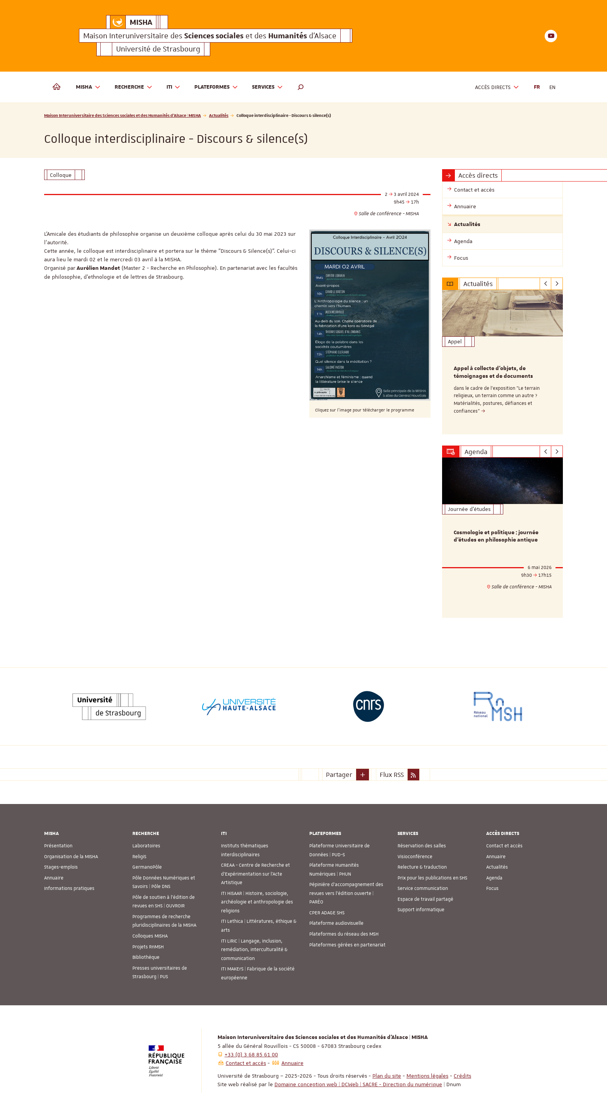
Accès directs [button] (497, 87)
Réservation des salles (422, 846)
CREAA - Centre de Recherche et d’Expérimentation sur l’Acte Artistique (255, 874)
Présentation (58, 846)
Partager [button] (339, 774)
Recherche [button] (134, 87)
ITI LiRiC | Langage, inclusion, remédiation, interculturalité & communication (254, 950)
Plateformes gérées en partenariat (347, 945)
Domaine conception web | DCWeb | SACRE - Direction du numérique (358, 1084)
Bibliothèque (145, 957)
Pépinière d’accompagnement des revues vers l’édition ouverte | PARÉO (346, 893)
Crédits (462, 1075)
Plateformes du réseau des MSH (344, 934)
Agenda (494, 878)
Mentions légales (427, 1075)
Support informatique (421, 910)
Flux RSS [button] (392, 774)
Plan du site (386, 1075)
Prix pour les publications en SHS (432, 878)
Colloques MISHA (150, 936)
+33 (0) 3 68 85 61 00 (251, 1054)
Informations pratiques (69, 888)
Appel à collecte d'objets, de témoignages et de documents (493, 372)
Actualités (218, 115)
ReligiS (139, 857)
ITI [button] (173, 87)
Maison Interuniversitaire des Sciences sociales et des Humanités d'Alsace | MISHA (122, 115)
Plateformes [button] (216, 87)
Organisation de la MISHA (71, 857)
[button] (301, 87)
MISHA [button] (88, 87)
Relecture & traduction (422, 867)
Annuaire (53, 878)
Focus (492, 888)
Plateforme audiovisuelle (336, 923)
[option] (502, 362)
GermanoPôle (147, 867)
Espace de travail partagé (425, 899)
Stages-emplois (61, 867)
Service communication (423, 888)
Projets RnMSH (148, 947)
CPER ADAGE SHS (327, 913)
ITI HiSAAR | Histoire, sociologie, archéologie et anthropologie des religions (257, 902)
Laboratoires (146, 846)
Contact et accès (504, 846)
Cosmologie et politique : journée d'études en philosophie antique (496, 536)
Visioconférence (415, 857)
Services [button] (267, 87)
